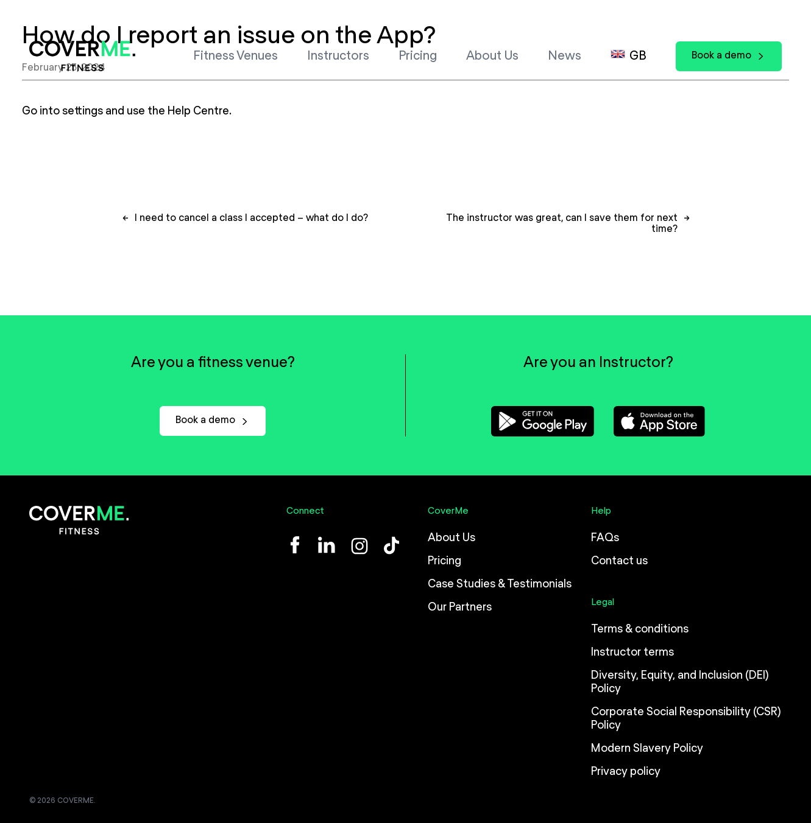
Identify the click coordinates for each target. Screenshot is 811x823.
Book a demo (729, 55)
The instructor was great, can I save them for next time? (562, 229)
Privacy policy (625, 771)
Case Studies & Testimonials (500, 584)
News (564, 56)
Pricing (417, 56)
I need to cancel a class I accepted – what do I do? (251, 224)
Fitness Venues (235, 56)
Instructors (338, 56)
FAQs (605, 538)
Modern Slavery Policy (647, 748)
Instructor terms (632, 652)
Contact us (619, 561)
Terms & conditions (640, 629)
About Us (492, 56)
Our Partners (460, 607)
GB (637, 56)
